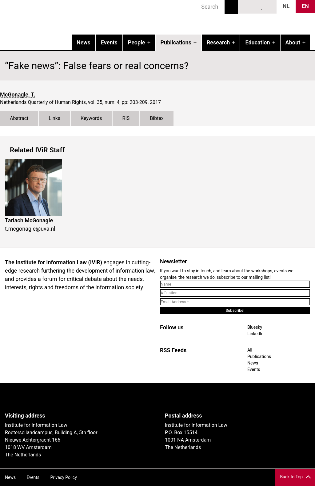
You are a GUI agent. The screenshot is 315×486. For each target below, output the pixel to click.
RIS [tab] (126, 118)
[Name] (235, 284)
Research (218, 42)
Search (231, 7)
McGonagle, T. (17, 94)
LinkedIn (257, 6)
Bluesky (246, 6)
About (292, 42)
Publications (176, 42)
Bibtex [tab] (157, 118)
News (83, 42)
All (249, 350)
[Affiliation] (235, 293)
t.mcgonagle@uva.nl (30, 228)
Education (257, 42)
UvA (76, 397)
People (136, 42)
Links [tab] (54, 118)
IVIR (79, 17)
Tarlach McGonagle (29, 220)
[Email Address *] (235, 302)
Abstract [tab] (19, 118)
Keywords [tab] (91, 118)
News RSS (268, 6)
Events (109, 42)
